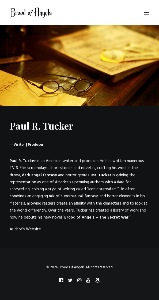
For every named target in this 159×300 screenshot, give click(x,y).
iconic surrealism (102, 189)
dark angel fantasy (39, 175)
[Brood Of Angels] (31, 12)
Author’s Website (25, 229)
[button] (146, 12)
